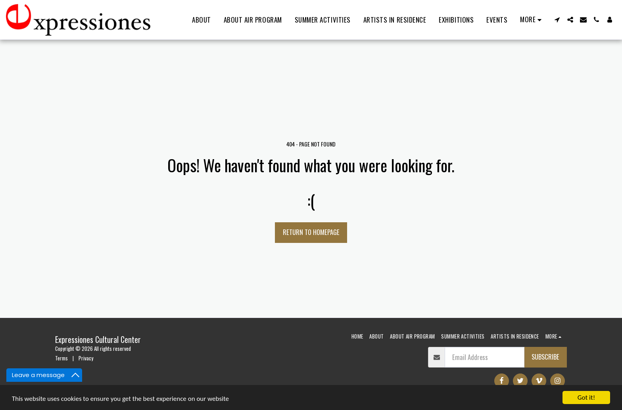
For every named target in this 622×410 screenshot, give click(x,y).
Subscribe (545, 357)
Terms (61, 358)
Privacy (86, 358)
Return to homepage (311, 232)
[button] (557, 19)
